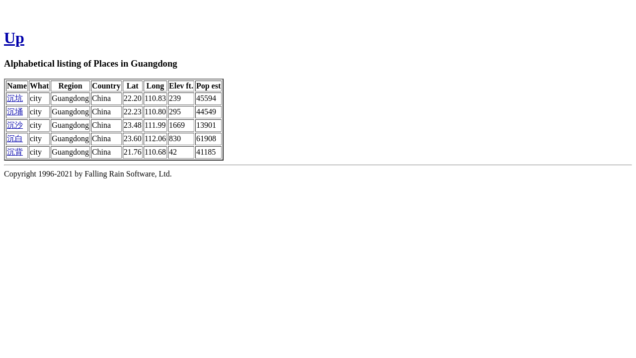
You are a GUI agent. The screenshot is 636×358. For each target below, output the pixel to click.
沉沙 (15, 125)
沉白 (15, 138)
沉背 (15, 152)
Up (14, 38)
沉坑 (15, 98)
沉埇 (15, 111)
